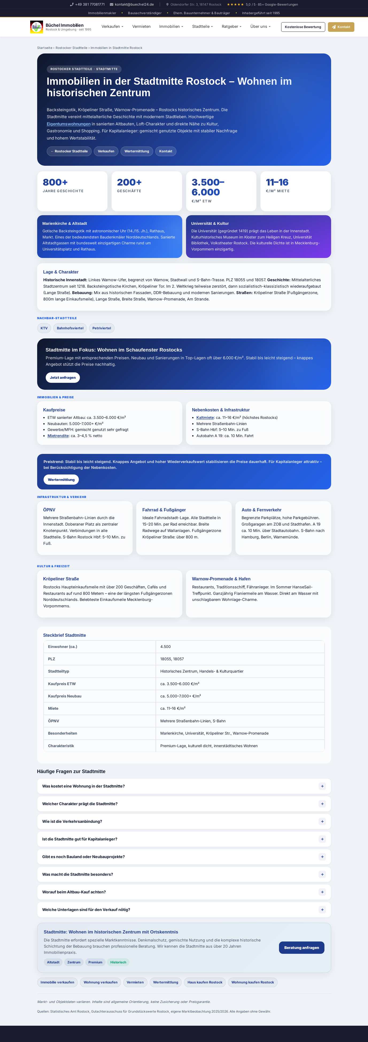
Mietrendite (58, 436)
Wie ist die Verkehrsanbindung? (72, 822)
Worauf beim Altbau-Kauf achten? (74, 892)
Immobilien (171, 26)
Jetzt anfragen (63, 378)
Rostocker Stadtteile (72, 48)
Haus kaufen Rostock (214, 983)
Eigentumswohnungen (69, 123)
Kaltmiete (205, 418)
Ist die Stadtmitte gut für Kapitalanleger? (79, 839)
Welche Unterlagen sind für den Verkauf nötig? (86, 910)
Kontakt (351, 27)
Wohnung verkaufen (104, 983)
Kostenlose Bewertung (307, 27)
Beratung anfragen (301, 948)
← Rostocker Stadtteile (69, 151)
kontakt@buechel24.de (132, 4)
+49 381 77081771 (87, 4)
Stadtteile (202, 26)
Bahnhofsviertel (72, 328)
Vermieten (141, 26)
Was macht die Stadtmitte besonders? (77, 875)
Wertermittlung (137, 151)
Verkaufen (113, 26)
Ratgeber (232, 26)
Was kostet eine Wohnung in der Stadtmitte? (83, 786)
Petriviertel (106, 328)
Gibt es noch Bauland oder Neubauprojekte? (83, 857)
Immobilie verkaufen (59, 983)
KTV (45, 328)
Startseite (44, 48)
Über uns (260, 26)
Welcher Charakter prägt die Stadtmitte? (80, 804)
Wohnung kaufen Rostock (264, 983)
